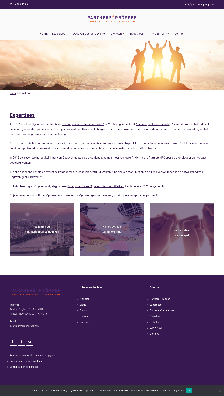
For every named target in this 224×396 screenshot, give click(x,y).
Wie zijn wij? (160, 33)
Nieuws (84, 316)
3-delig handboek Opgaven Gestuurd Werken (96, 186)
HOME (44, 33)
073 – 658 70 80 (19, 4)
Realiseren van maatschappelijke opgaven (33, 355)
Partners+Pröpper (160, 299)
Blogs (83, 304)
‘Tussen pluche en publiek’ (153, 124)
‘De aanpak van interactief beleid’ (83, 124)
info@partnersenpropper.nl (199, 4)
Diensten (118, 33)
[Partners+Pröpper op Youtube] (29, 342)
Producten (85, 322)
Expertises (60, 33)
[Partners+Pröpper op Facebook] (21, 342)
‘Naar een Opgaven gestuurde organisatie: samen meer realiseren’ (91, 157)
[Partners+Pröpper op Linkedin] (13, 342)
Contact (179, 33)
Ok (189, 390)
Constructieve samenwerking (26, 361)
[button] (67, 33)
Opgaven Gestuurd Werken (89, 33)
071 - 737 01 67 (40, 313)
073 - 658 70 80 (35, 309)
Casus (83, 310)
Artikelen (85, 299)
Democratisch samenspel (24, 366)
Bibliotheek (138, 33)
